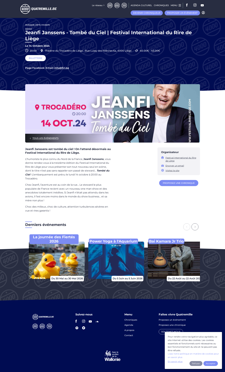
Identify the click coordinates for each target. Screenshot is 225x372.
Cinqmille (110, 5)
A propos (129, 330)
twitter (84, 327)
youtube (202, 5)
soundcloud (97, 321)
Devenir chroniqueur (146, 13)
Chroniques (130, 320)
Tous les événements (45, 138)
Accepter (210, 363)
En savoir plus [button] (175, 361)
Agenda (128, 325)
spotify (77, 327)
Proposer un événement (182, 13)
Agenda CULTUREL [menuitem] (141, 5)
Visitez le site (172, 170)
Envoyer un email (175, 165)
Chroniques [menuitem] (161, 5)
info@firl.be (61, 68)
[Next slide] (194, 226)
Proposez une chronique (179, 183)
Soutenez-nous (170, 331)
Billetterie (35, 58)
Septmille (124, 5)
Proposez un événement (172, 320)
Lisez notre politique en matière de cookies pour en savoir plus (193, 355)
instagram (195, 5)
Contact (128, 335)
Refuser (196, 363)
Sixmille (117, 5)
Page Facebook (34, 68)
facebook (187, 5)
